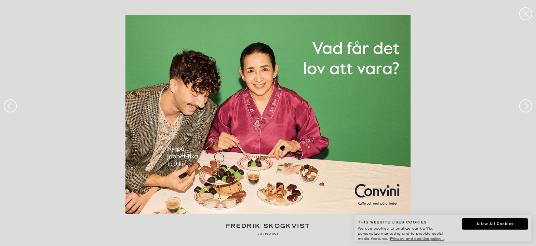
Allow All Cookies (495, 224)
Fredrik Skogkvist (268, 226)
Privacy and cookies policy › (417, 239)
